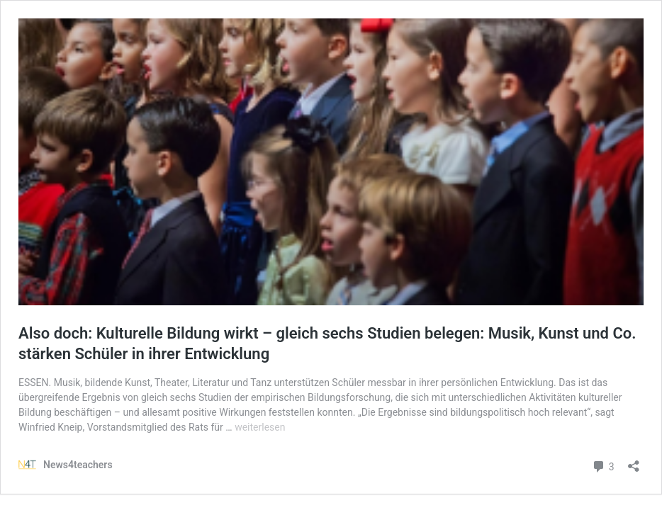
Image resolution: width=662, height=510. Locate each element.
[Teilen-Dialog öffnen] (634, 461)
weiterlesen (260, 427)
